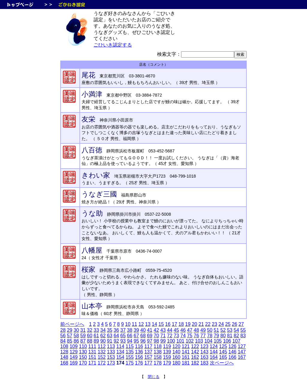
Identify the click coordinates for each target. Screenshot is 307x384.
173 (111, 362)
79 (216, 335)
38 (130, 330)
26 (234, 324)
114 (120, 346)
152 (102, 357)
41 (149, 330)
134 (120, 351)
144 (214, 351)
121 (186, 346)
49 (203, 330)
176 (139, 362)
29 (69, 330)
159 (167, 357)
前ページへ (72, 324)
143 (204, 351)
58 (76, 335)
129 (74, 351)
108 (64, 346)
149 (74, 357)
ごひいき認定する (113, 44)
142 (195, 351)
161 (186, 357)
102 (190, 341)
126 (232, 346)
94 (130, 341)
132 (102, 351)
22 (207, 324)
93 (123, 341)
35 (109, 330)
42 (156, 330)
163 (204, 357)
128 (64, 351)
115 (130, 346)
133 (111, 351)
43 (163, 330)
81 (229, 335)
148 (64, 357)
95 (136, 341)
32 (89, 330)
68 (143, 335)
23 (214, 324)
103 (199, 341)
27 (241, 324)
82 (236, 335)
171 (92, 362)
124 (214, 346)
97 (149, 341)
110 (83, 346)
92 (116, 341)
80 (223, 335)
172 (102, 362)
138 (158, 351)
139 (167, 351)
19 (187, 324)
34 (103, 330)
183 (204, 362)
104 (208, 341)
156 (139, 357)
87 (83, 341)
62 (103, 335)
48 (196, 330)
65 (123, 335)
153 (111, 357)
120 (176, 346)
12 (141, 324)
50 (210, 330)
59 (83, 335)
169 (74, 362)
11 (134, 324)
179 (167, 362)
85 (69, 341)
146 (232, 351)
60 (89, 335)
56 (63, 335)
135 (130, 351)
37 (123, 330)
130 (83, 351)
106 (227, 341)
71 (163, 335)
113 (111, 346)
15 (161, 324)
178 (158, 362)
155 (130, 357)
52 (223, 330)
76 (196, 335)
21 (201, 324)
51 (216, 330)
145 (223, 351)
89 (96, 341)
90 (103, 341)
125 (223, 346)
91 (109, 341)
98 (156, 341)
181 (186, 362)
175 (130, 362)
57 (69, 335)
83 (243, 335)
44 (169, 330)
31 (83, 330)
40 (143, 330)
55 (243, 330)
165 (223, 357)
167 (242, 357)
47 (189, 330)
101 (180, 341)
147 (242, 351)
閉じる (153, 376)
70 (156, 335)
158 (158, 357)
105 (218, 341)
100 (171, 341)
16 (168, 324)
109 (74, 346)
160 (176, 357)
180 (176, 362)
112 (102, 346)
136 (139, 351)
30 (76, 330)
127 (242, 346)
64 (116, 335)
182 (195, 362)
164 (214, 357)
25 (228, 324)
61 (96, 335)
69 (149, 335)
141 (186, 351)
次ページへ (222, 362)
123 (204, 346)
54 (236, 330)
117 (148, 346)
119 (167, 346)
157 (148, 357)
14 (154, 324)
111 (92, 346)
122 (195, 346)
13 (148, 324)
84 (63, 341)
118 (158, 346)
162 (195, 357)
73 (176, 335)
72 (169, 335)
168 (64, 362)
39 (136, 330)
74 (183, 335)
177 (148, 362)
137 (148, 351)
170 (83, 362)
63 (109, 335)
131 (92, 351)
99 (163, 341)
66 (130, 335)
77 (203, 335)
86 (76, 341)
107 (236, 341)
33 (96, 330)
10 (127, 324)
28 (63, 330)
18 (181, 324)
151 (92, 357)
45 (176, 330)
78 (210, 335)
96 (143, 341)
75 (189, 335)
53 (229, 330)
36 (116, 330)
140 (176, 351)
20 (194, 324)
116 (139, 346)
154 (120, 357)
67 (136, 335)
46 (183, 330)
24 (221, 324)
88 (89, 341)
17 (174, 324)
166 (232, 357)
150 (83, 357)
